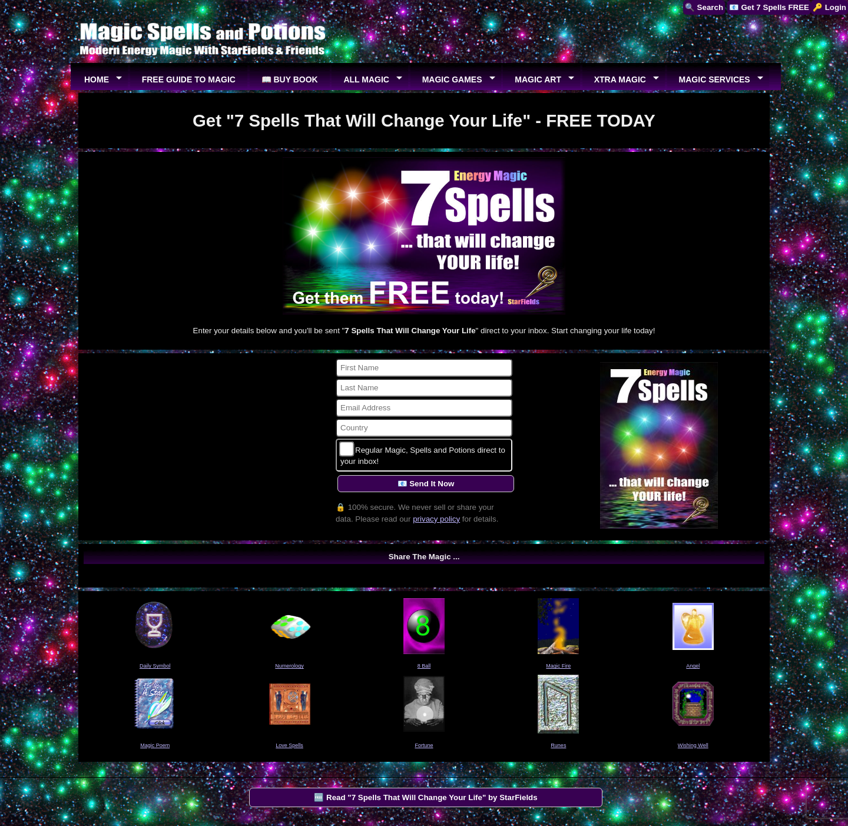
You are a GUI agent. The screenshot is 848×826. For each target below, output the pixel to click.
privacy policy (436, 519)
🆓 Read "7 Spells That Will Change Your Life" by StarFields (425, 797)
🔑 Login (829, 7)
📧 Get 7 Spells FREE (769, 7)
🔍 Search (704, 7)
